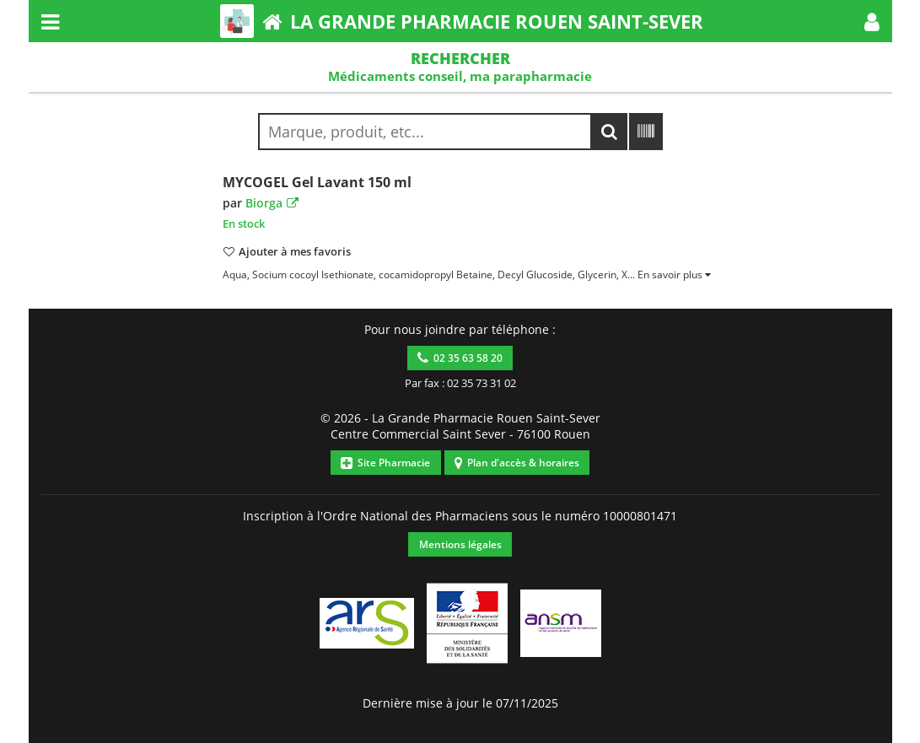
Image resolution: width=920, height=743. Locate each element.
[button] (872, 21)
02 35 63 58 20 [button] (460, 358)
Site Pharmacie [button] (385, 462)
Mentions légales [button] (460, 544)
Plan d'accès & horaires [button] (517, 462)
